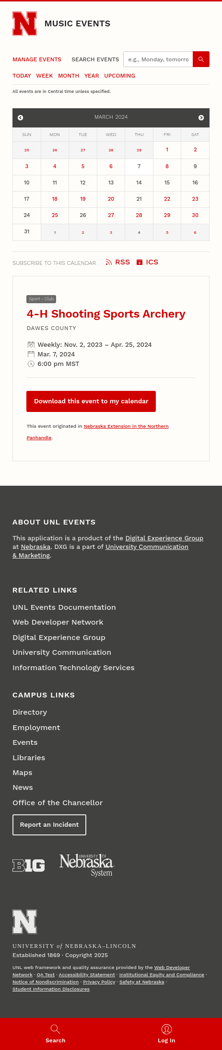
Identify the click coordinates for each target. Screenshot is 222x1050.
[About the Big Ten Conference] (28, 865)
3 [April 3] (111, 232)
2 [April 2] (83, 232)
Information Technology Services (73, 667)
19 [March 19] (82, 199)
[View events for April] (201, 118)
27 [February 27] (83, 150)
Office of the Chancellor (57, 802)
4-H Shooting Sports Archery (105, 313)
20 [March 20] (111, 199)
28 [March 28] (139, 215)
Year (91, 75)
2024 (121, 117)
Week (44, 75)
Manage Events (36, 59)
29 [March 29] (167, 215)
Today (21, 75)
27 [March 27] (111, 215)
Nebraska (35, 546)
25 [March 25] (55, 215)
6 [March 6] (111, 166)
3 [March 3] (26, 166)
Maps (22, 772)
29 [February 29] (139, 150)
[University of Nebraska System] (87, 866)
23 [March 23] (195, 199)
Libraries (28, 757)
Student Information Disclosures (51, 989)
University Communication (61, 652)
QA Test (46, 974)
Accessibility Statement (87, 974)
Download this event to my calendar (91, 401)
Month (68, 75)
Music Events (78, 23)
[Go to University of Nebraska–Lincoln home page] (24, 23)
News (22, 787)
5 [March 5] (83, 166)
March (103, 117)
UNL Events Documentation (64, 607)
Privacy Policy (99, 981)
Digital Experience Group (164, 538)
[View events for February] (20, 118)
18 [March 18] (55, 199)
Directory (29, 712)
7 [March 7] (139, 166)
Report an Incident (49, 824)
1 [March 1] (167, 150)
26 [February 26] (54, 150)
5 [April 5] (167, 232)
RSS (118, 261)
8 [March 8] (167, 166)
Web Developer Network (58, 622)
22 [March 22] (167, 199)
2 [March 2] (195, 150)
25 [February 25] (26, 150)
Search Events (95, 59)
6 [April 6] (195, 232)
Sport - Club (41, 299)
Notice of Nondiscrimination (45, 981)
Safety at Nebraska (141, 981)
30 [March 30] (195, 215)
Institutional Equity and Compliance (161, 974)
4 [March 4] (55, 166)
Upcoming (119, 75)
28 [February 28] (110, 150)
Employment (36, 727)
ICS (147, 261)
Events (25, 742)
